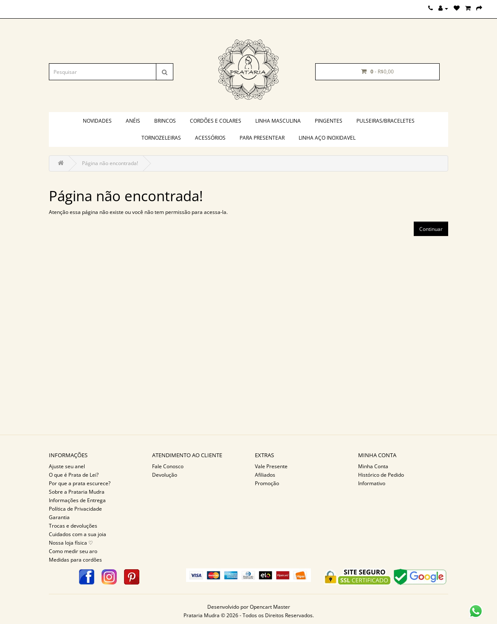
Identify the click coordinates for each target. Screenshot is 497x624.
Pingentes (328, 120)
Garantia (59, 517)
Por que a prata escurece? (79, 483)
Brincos (165, 120)
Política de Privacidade (75, 508)
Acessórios (210, 137)
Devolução (164, 474)
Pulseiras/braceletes (385, 120)
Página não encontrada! (110, 163)
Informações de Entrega (77, 500)
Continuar (431, 229)
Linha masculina (278, 120)
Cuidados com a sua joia (77, 534)
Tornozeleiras (161, 137)
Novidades (97, 120)
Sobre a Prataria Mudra (76, 491)
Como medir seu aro (73, 551)
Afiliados (265, 474)
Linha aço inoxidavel (327, 137)
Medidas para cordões (75, 559)
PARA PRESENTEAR (262, 137)
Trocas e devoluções (73, 525)
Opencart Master (270, 606)
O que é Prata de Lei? (74, 474)
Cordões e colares (215, 120)
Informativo (371, 483)
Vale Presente (271, 466)
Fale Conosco (168, 466)
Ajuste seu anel (67, 466)
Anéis (133, 120)
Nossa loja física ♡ (71, 542)
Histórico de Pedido (381, 474)
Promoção (267, 483)
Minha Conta (373, 466)
